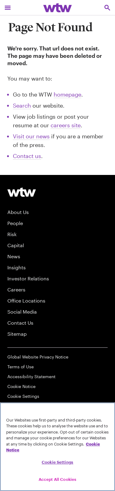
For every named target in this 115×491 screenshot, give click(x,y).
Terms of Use (20, 366)
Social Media (22, 312)
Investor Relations (28, 278)
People (15, 223)
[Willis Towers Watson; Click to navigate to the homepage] (57, 7)
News (13, 256)
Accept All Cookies (57, 479)
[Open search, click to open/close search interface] (107, 7)
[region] (57, 446)
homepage (67, 94)
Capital (15, 245)
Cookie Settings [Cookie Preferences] (23, 396)
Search (22, 105)
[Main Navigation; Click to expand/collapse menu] (7, 7)
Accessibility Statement (31, 376)
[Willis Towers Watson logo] (21, 192)
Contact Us (20, 323)
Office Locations (26, 300)
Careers (16, 289)
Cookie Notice (21, 386)
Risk (12, 234)
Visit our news (31, 136)
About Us (18, 212)
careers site (66, 125)
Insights (16, 267)
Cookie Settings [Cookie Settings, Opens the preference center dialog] (57, 462)
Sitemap (17, 334)
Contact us (27, 155)
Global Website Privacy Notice (37, 356)
